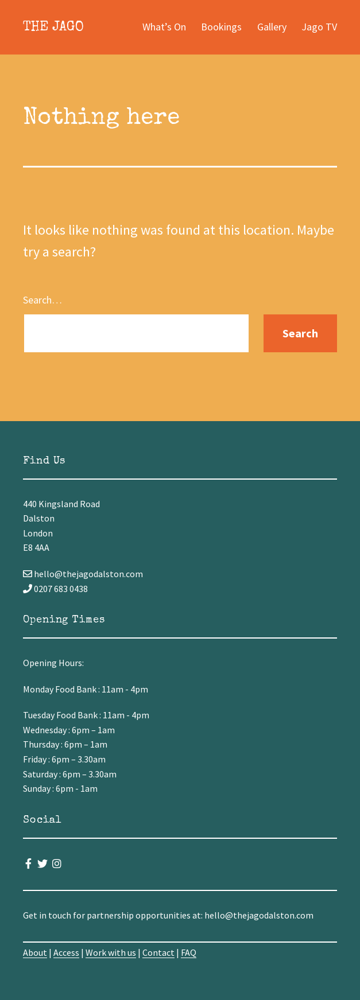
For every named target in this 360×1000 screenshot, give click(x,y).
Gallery (272, 26)
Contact (158, 952)
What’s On (164, 26)
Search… (42, 299)
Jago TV (319, 26)
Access (66, 952)
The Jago (53, 27)
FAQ (188, 952)
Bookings (221, 26)
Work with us (111, 952)
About (35, 952)
